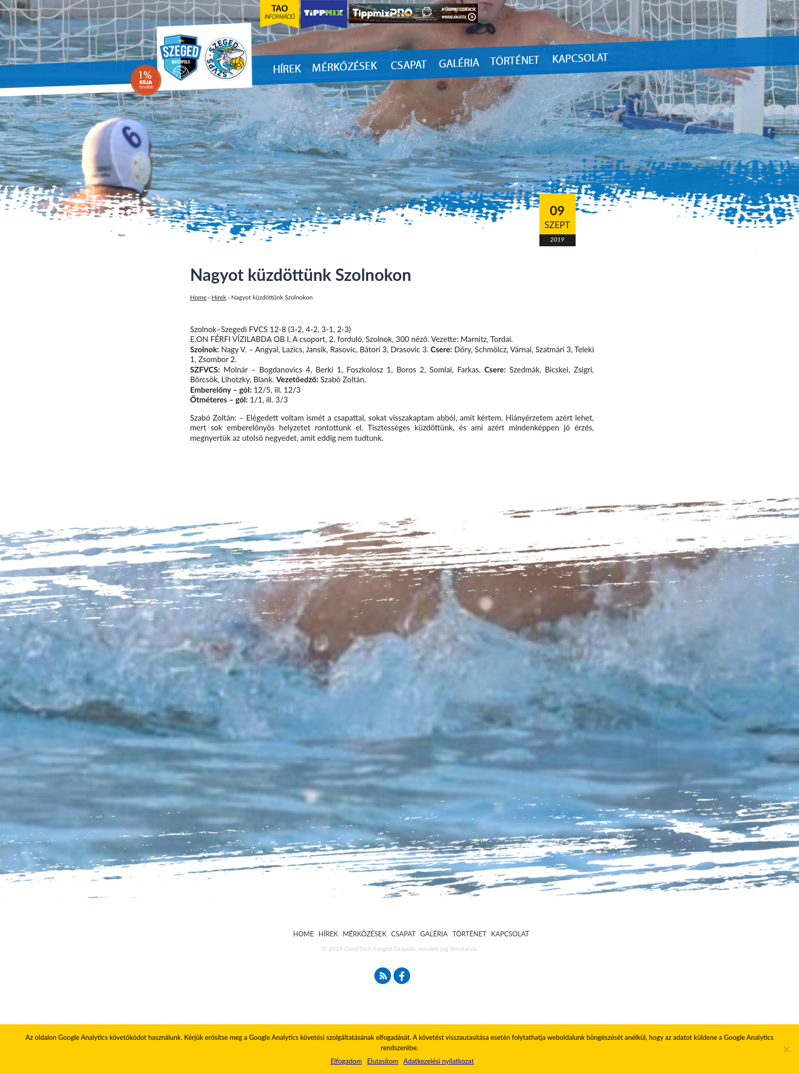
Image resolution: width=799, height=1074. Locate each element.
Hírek (219, 297)
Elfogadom (346, 1061)
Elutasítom (382, 1061)
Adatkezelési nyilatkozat (438, 1061)
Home (198, 297)
